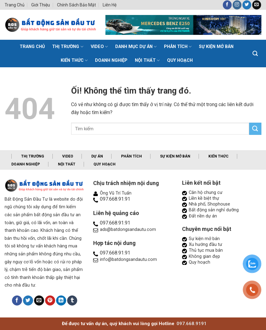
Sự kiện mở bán (216, 46)
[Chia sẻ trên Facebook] (17, 300)
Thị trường (67, 47)
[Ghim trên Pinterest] (50, 300)
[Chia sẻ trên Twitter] (28, 300)
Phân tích (178, 47)
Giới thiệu (40, 4)
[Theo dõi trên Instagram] (237, 4)
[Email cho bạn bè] (39, 300)
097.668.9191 (192, 323)
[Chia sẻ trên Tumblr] (72, 300)
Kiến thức (74, 60)
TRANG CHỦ (32, 46)
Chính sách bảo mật (76, 4)
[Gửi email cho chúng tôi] (256, 4)
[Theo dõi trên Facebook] (227, 4)
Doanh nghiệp (111, 60)
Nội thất (147, 60)
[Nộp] (255, 129)
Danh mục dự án (136, 47)
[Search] (255, 53)
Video (99, 47)
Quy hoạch (180, 60)
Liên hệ (109, 4)
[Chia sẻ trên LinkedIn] (61, 300)
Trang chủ (15, 4)
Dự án (97, 156)
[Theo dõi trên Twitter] (246, 4)
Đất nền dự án (203, 216)
